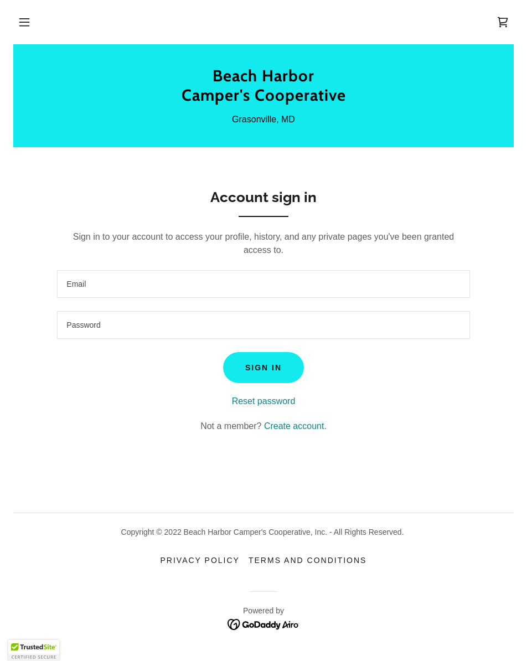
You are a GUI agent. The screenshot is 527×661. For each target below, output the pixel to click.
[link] (503, 22)
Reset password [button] (264, 401)
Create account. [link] (295, 426)
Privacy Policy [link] (200, 560)
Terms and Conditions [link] (308, 560)
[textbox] (263, 284)
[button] (24, 22)
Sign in (263, 367)
